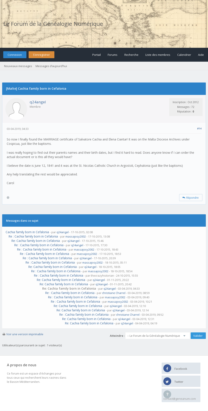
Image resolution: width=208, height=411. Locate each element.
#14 (199, 128)
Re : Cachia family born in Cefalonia (33, 236)
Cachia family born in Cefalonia (27, 232)
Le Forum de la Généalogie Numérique (53, 24)
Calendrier (184, 55)
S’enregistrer (41, 55)
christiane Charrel (113, 293)
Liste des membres (157, 55)
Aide (201, 55)
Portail (96, 55)
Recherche (131, 55)
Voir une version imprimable (24, 334)
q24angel (38, 101)
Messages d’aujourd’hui (51, 66)
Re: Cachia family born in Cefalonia (35, 241)
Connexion (15, 55)
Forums (112, 55)
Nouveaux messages (18, 66)
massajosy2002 (75, 236)
